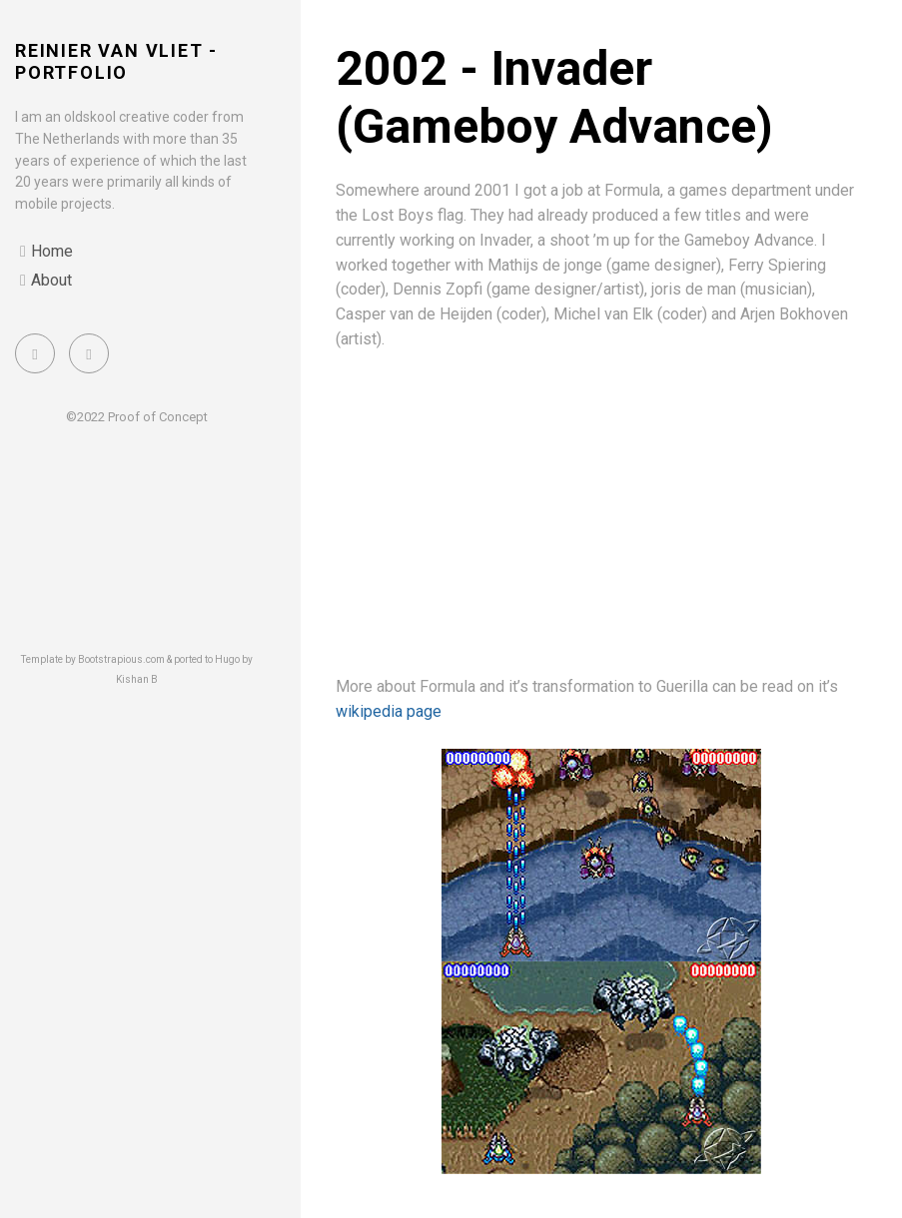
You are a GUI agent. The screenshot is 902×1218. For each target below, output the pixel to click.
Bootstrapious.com (121, 659)
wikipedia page (389, 711)
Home (52, 251)
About (51, 280)
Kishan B (137, 679)
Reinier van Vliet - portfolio (116, 61)
